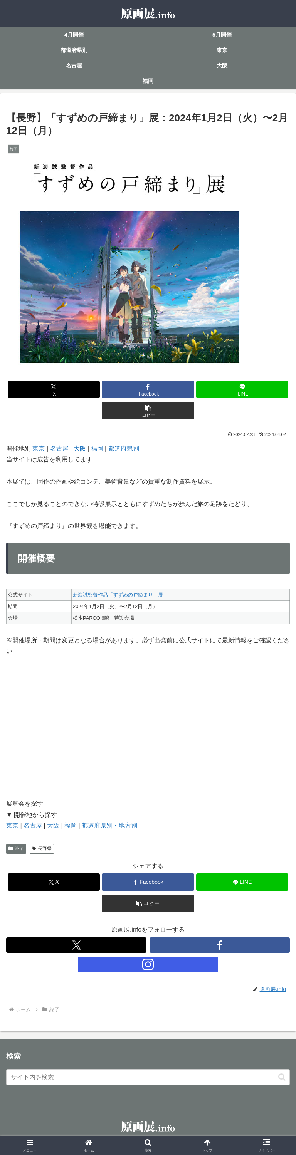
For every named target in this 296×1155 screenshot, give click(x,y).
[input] (148, 1077)
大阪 (80, 448)
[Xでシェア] (54, 389)
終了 (16, 848)
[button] (148, 410)
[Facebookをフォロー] (220, 945)
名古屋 (59, 448)
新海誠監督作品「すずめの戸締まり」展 (118, 595)
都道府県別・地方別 (109, 825)
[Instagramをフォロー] (148, 964)
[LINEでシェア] (242, 389)
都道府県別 (123, 448)
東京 (38, 448)
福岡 (97, 448)
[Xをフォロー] (76, 945)
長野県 (42, 848)
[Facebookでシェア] (148, 389)
